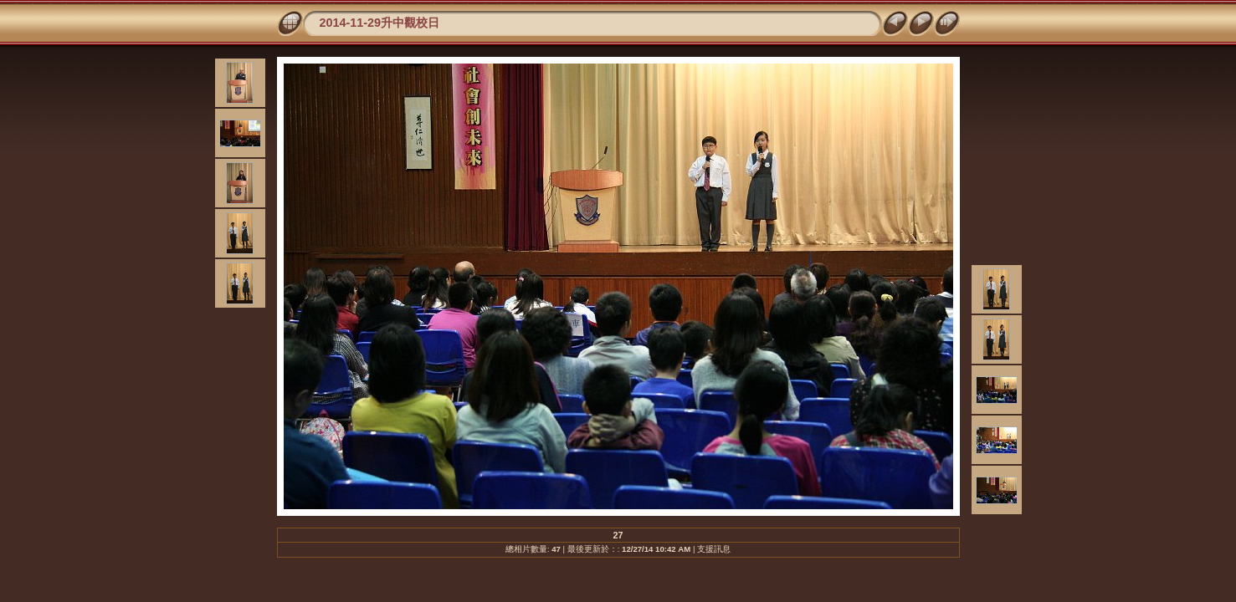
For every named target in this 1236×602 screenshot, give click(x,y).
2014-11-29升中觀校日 (380, 22)
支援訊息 (714, 549)
